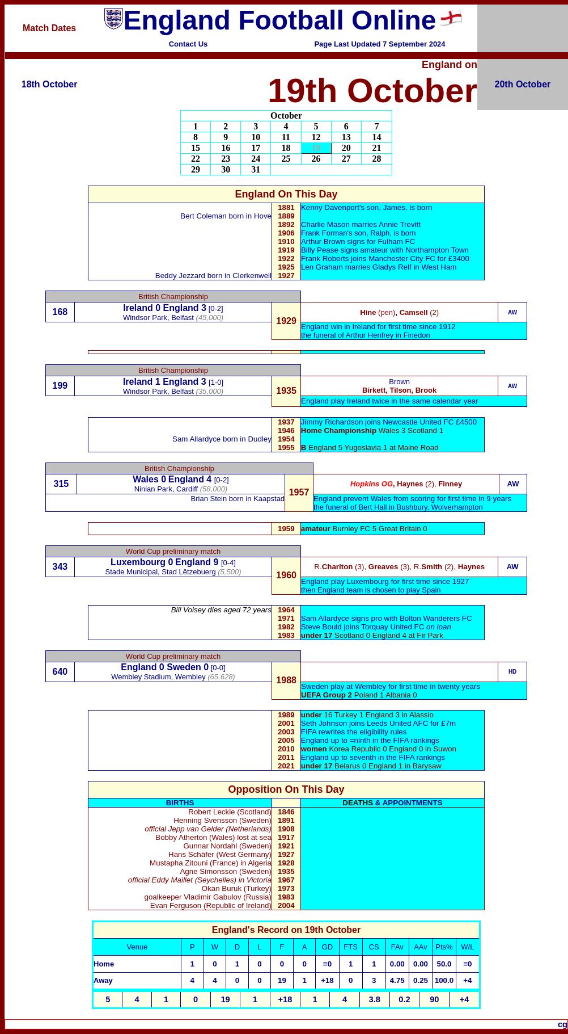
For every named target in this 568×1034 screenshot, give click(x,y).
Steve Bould (321, 627)
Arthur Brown (323, 241)
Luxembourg (138, 562)
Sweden (184, 667)
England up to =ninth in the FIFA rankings (370, 740)
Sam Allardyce (196, 439)
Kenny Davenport (330, 207)
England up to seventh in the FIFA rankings (373, 757)
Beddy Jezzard (180, 275)
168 (60, 312)
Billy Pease (319, 250)
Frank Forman (324, 233)
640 (60, 671)
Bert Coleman (203, 216)
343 (60, 566)
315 (61, 484)
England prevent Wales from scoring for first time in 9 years (412, 498)
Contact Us (188, 44)
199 (60, 385)
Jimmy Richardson (332, 422)
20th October (523, 84)
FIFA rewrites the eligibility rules (354, 732)
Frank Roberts (326, 258)
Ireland (137, 308)
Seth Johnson (324, 723)
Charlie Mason (325, 224)
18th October (50, 84)
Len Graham (322, 267)
